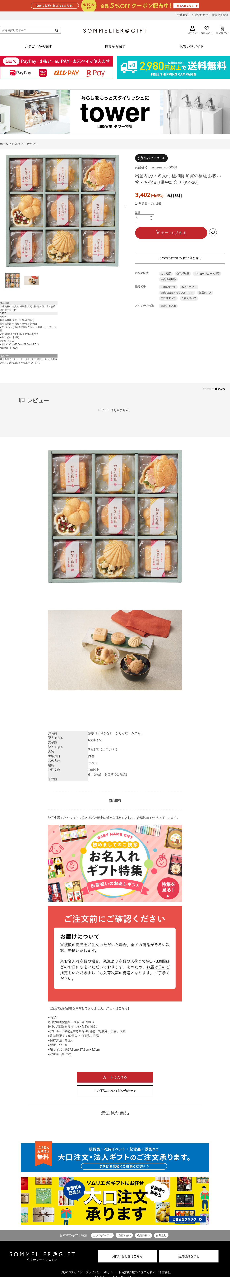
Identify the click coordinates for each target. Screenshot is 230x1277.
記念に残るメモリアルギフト (177, 292)
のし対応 (166, 273)
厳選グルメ (205, 292)
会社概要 (182, 14)
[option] (62, 211)
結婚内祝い (143, 1235)
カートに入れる (173, 233)
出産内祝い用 (168, 305)
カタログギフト (102, 1235)
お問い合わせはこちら (127, 1256)
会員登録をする (189, 1256)
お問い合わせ (200, 14)
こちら (123, 1008)
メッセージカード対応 (207, 273)
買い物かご (222, 30)
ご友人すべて (189, 298)
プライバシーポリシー (100, 1272)
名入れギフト (189, 286)
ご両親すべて (168, 286)
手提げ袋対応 (168, 279)
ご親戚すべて (168, 298)
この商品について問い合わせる (180, 258)
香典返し (161, 1235)
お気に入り (206, 30)
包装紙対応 (183, 273)
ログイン (192, 30)
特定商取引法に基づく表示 (137, 1272)
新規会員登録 (220, 14)
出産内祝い (124, 1235)
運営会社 (165, 1272)
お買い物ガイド (72, 1272)
